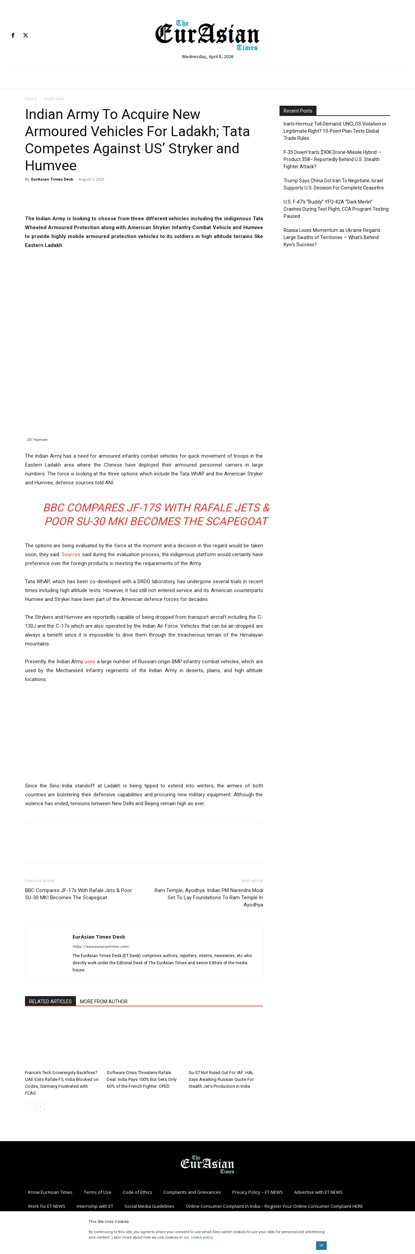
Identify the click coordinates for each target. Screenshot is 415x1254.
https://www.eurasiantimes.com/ (101, 946)
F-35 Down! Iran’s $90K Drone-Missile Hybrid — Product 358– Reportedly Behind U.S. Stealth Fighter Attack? (332, 159)
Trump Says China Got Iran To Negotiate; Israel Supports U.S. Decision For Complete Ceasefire (334, 184)
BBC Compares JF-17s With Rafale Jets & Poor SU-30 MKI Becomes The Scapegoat (78, 894)
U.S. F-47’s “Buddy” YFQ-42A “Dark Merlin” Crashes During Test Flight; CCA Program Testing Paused (336, 209)
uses (90, 661)
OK (321, 1245)
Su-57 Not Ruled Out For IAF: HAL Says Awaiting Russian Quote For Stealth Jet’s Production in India (221, 1079)
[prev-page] (29, 1106)
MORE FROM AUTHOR (104, 1001)
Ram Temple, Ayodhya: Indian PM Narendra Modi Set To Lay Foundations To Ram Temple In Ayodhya (209, 897)
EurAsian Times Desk (52, 179)
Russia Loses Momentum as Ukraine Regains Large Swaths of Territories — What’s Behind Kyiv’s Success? (332, 237)
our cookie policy (198, 1237)
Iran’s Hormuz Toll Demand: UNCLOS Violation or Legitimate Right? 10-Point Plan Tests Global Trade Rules (335, 131)
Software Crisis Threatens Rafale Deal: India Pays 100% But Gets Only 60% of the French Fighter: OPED (142, 1079)
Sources (71, 554)
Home (31, 99)
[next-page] (40, 1106)
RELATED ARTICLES (50, 1001)
